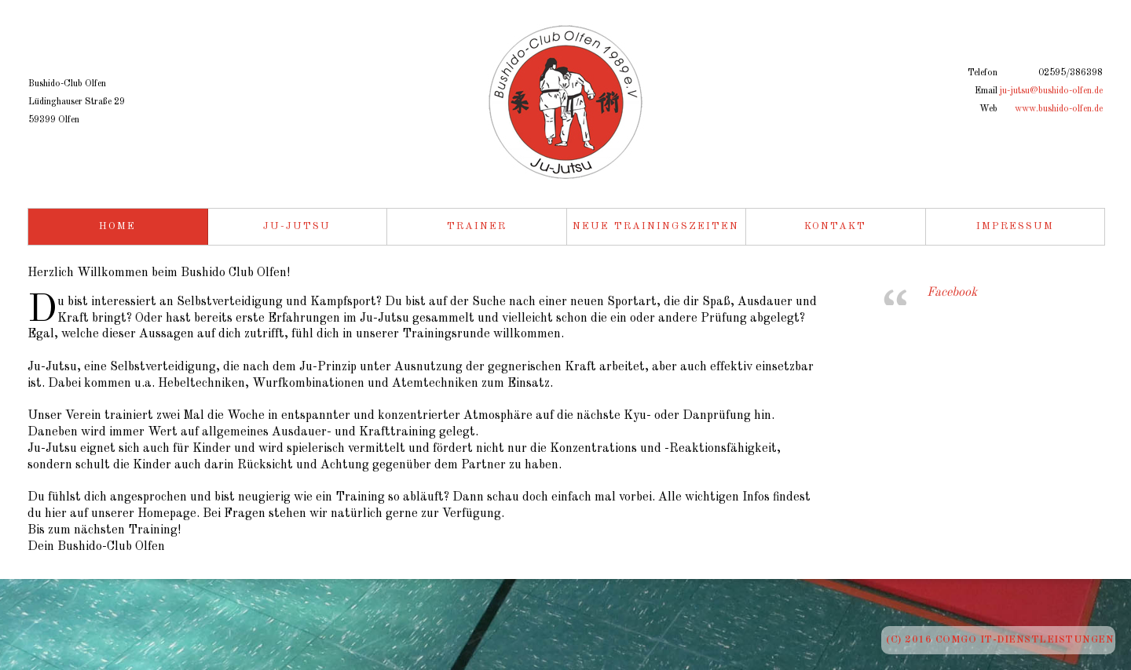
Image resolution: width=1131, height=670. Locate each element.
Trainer (477, 226)
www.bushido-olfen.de (1059, 109)
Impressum (1015, 226)
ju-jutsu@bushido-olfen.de (1051, 91)
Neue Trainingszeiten (656, 226)
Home (117, 226)
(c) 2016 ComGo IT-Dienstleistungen (1000, 640)
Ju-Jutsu (297, 226)
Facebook (952, 292)
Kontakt (835, 226)
